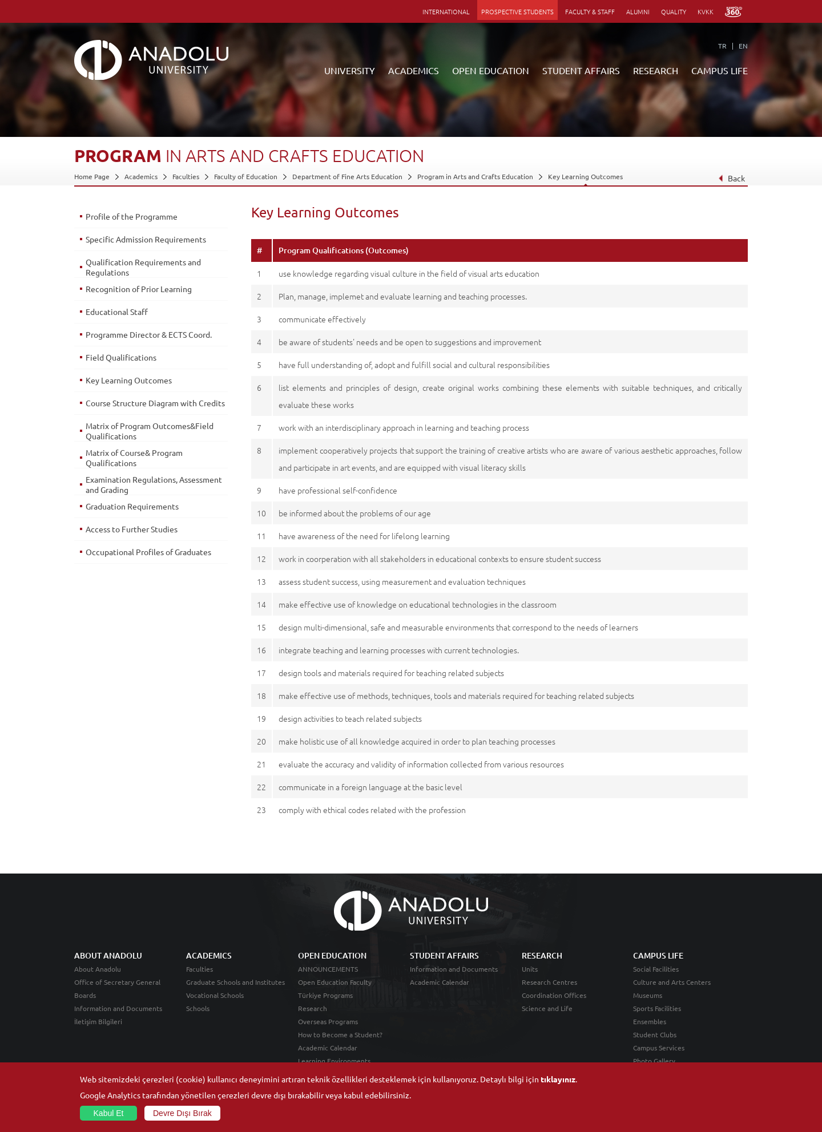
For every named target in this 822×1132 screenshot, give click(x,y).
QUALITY (673, 11)
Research (312, 1008)
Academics (141, 176)
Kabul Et (109, 1113)
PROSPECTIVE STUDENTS (517, 11)
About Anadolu (97, 968)
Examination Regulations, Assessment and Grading (154, 484)
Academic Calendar (327, 1047)
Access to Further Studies (132, 529)
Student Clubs (654, 1034)
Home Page (92, 176)
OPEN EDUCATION (490, 70)
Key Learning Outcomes (585, 176)
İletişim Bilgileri (98, 1021)
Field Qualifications (121, 357)
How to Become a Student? (340, 1034)
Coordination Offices (554, 995)
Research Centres (549, 982)
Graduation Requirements (132, 506)
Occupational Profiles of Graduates (148, 552)
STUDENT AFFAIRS (581, 70)
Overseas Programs (328, 1021)
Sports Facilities (657, 1008)
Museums (647, 995)
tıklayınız (558, 1079)
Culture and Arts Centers (672, 982)
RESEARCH (655, 70)
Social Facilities (656, 968)
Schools (197, 1008)
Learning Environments (334, 1060)
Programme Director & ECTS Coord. (149, 334)
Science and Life (547, 1008)
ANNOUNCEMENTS (328, 968)
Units (530, 968)
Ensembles (649, 1021)
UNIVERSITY (349, 70)
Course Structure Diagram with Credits (155, 403)
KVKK (706, 11)
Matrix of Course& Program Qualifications (134, 457)
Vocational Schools (215, 995)
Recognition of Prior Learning (139, 289)
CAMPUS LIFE (719, 70)
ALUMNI (638, 11)
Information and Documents (118, 1008)
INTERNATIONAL (446, 11)
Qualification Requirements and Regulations (143, 267)
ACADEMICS (413, 70)
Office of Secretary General (117, 982)
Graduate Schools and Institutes (235, 982)
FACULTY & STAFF (590, 11)
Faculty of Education (245, 176)
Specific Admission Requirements (146, 239)
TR (722, 45)
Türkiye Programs (325, 995)
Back (732, 178)
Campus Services (658, 1047)
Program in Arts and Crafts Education (475, 176)
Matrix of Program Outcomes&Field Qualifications (149, 431)
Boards (85, 995)
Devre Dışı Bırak (182, 1113)
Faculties (185, 176)
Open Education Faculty (335, 982)
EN (743, 45)
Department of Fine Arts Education (347, 176)
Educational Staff (117, 311)
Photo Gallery (654, 1060)
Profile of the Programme (132, 216)
